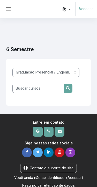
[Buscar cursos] (38, 88)
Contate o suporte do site (48, 168)
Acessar (86, 8)
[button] (66, 9)
